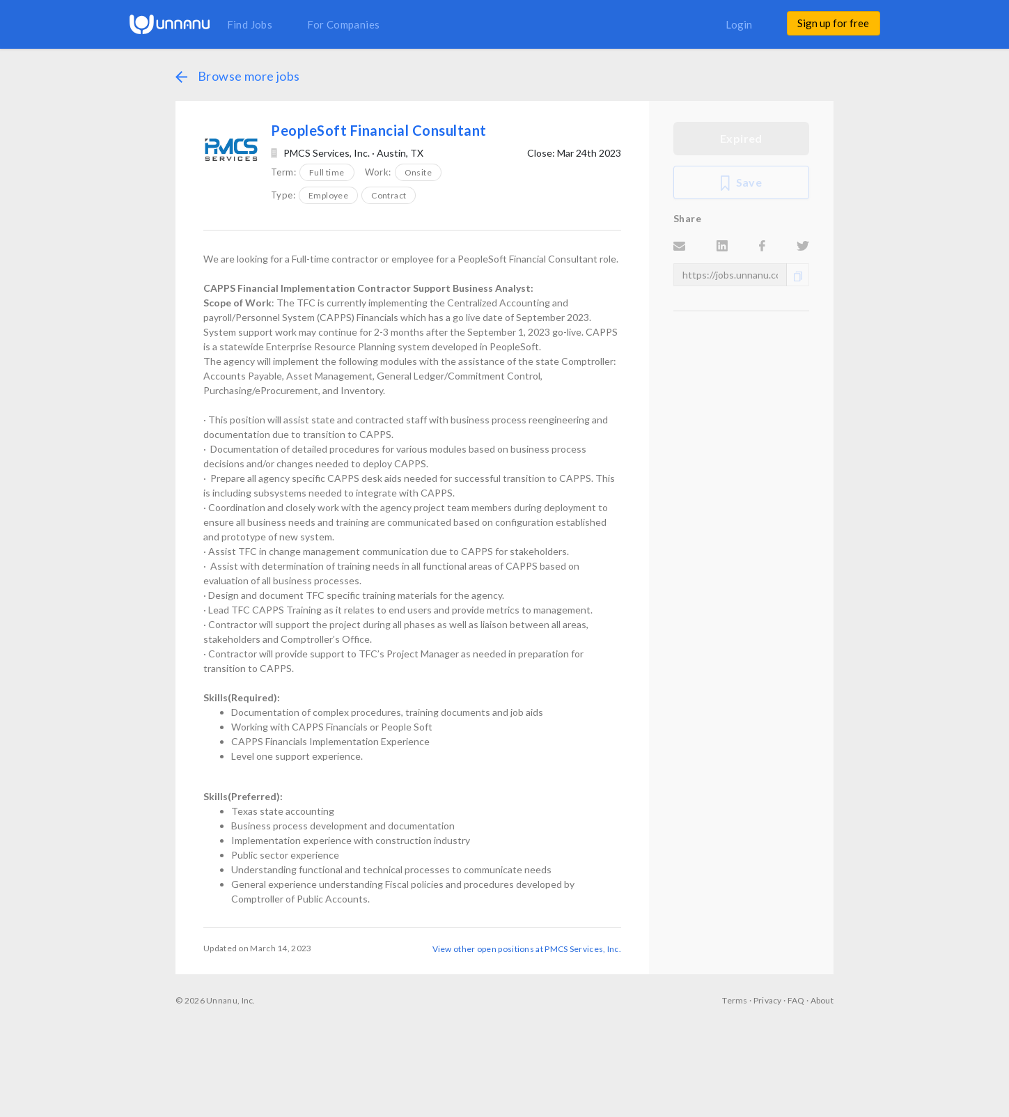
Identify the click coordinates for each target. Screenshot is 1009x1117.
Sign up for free (833, 23)
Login (739, 24)
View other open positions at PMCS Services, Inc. (526, 948)
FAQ (796, 1000)
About (822, 1000)
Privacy (767, 1000)
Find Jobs (250, 24)
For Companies (343, 24)
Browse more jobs (237, 76)
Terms (735, 1000)
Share (687, 218)
